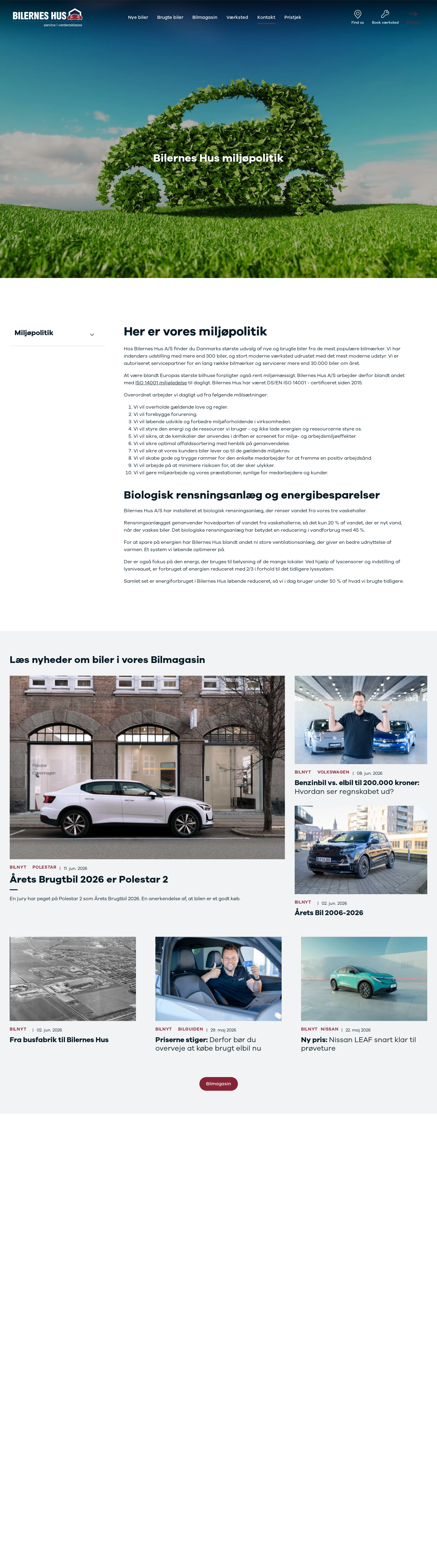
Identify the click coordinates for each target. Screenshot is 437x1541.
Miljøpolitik (34, 333)
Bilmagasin (218, 1084)
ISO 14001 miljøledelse (161, 382)
